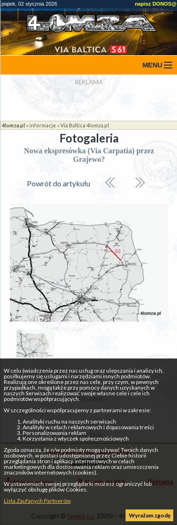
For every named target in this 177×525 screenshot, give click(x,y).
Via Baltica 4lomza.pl (84, 125)
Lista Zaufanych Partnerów (37, 500)
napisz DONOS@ (156, 4)
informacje (42, 125)
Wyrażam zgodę (149, 515)
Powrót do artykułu (58, 183)
